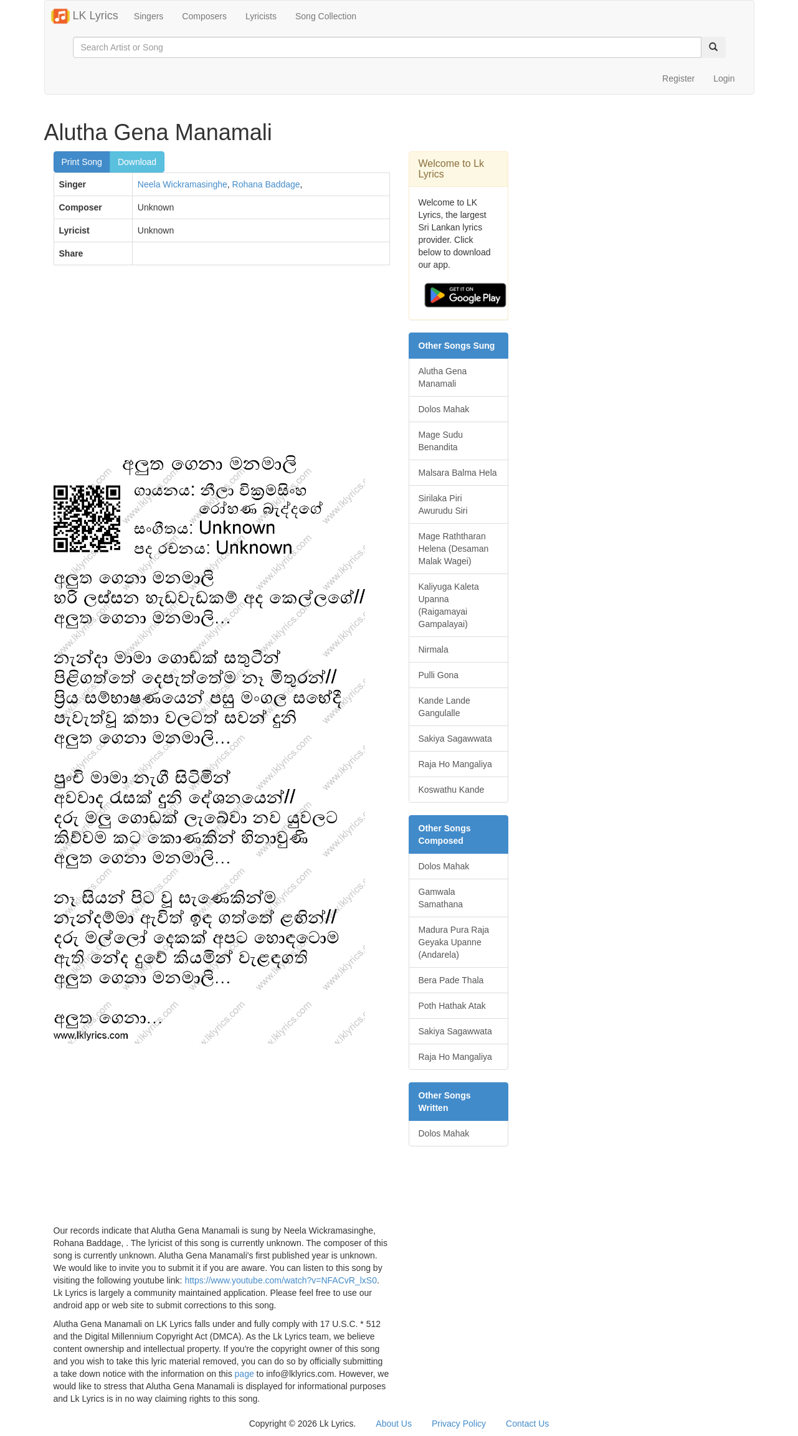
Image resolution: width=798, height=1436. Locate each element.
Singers (148, 16)
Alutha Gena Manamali (443, 377)
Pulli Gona (439, 675)
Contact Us (527, 1424)
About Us (394, 1424)
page (244, 1374)
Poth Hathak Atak (452, 1006)
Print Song (82, 162)
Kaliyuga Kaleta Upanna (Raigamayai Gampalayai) (449, 605)
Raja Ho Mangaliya (455, 764)
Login (723, 78)
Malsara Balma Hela (458, 473)
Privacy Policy (459, 1424)
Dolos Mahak (444, 409)
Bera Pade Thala (451, 980)
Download (137, 162)
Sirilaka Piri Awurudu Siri (443, 504)
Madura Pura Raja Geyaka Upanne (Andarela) (454, 942)
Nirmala (434, 649)
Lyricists (261, 16)
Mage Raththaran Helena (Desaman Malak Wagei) (454, 548)
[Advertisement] (222, 365)
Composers (204, 16)
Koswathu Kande (452, 790)
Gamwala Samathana (441, 898)
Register (678, 78)
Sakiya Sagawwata (455, 739)
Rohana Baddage (266, 184)
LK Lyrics (84, 16)
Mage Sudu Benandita (441, 441)
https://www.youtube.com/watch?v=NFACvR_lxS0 (280, 1280)
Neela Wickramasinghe (182, 184)
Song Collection (325, 16)
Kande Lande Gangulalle (444, 707)
